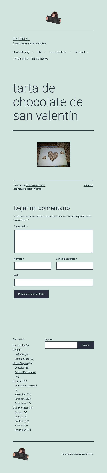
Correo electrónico (66, 258)
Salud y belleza (58, 52)
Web (16, 275)
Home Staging (21, 52)
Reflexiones (21, 399)
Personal (80, 52)
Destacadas (19, 345)
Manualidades (22, 358)
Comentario (21, 226)
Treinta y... (21, 39)
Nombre (19, 258)
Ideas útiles (21, 394)
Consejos (19, 367)
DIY (39, 52)
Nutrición (19, 421)
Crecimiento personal (26, 385)
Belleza (18, 412)
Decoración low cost (25, 372)
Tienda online (20, 58)
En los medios (40, 58)
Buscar (48, 339)
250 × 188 (88, 185)
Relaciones (20, 403)
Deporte (19, 416)
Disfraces (20, 354)
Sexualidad (20, 430)
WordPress (87, 454)
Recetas (19, 425)
